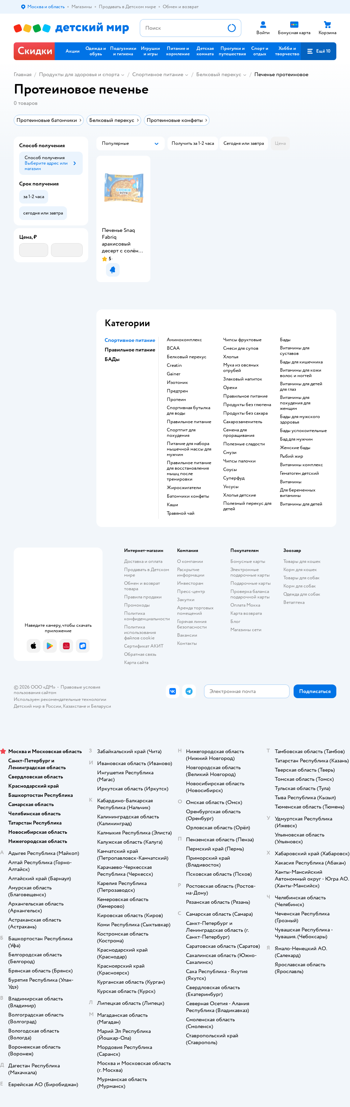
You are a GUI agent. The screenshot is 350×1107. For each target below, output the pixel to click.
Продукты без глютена (247, 404)
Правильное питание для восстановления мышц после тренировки (189, 471)
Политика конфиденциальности (147, 616)
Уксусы (231, 486)
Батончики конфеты (188, 496)
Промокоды (137, 605)
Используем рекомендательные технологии (60, 699)
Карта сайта (136, 662)
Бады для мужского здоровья (300, 419)
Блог (235, 621)
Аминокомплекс (184, 340)
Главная (22, 74)
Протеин (176, 399)
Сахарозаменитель (242, 422)
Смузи (230, 452)
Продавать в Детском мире (146, 572)
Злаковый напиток (242, 379)
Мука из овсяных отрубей (241, 367)
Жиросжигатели (184, 487)
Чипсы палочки (239, 461)
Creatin (174, 365)
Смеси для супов (240, 348)
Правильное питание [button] (130, 349)
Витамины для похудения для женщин (295, 403)
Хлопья (230, 357)
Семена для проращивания (238, 432)
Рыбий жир (291, 456)
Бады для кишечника (301, 362)
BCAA (173, 348)
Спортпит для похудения (181, 432)
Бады (285, 340)
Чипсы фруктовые (242, 340)
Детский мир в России (37, 706)
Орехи (230, 387)
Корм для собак (299, 586)
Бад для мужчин (296, 439)
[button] (318, 51)
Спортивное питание (157, 74)
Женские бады (295, 448)
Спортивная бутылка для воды (188, 410)
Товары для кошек (302, 561)
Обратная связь (140, 654)
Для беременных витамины (297, 492)
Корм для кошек (300, 569)
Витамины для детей (301, 504)
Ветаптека (294, 602)
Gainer (173, 374)
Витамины (290, 482)
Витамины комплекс (301, 465)
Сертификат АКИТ (143, 646)
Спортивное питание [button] (130, 340)
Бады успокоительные (303, 430)
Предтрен (177, 391)
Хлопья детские (239, 495)
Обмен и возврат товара (142, 586)
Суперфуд (233, 478)
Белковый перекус (218, 74)
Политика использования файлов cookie (140, 632)
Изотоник (177, 382)
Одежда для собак (301, 594)
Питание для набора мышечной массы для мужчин (189, 449)
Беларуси (101, 706)
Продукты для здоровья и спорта (79, 74)
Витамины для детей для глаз (301, 386)
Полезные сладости (244, 444)
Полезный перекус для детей (247, 506)
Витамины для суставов (294, 350)
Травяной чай (180, 513)
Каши (172, 505)
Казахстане (74, 706)
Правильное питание (189, 422)
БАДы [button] (112, 359)
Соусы (230, 469)
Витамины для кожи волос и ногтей (300, 373)
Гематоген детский (299, 473)
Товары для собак (301, 578)
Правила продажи (143, 597)
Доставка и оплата (143, 561)
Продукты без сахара (245, 413)
